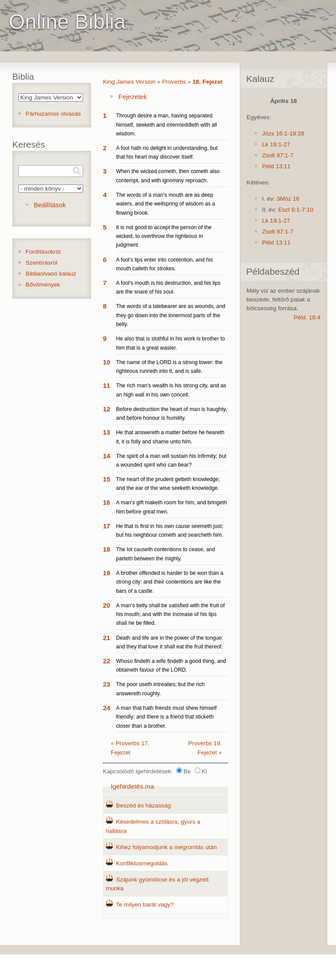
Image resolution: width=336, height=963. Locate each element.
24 (106, 708)
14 (106, 456)
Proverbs (174, 81)
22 (106, 661)
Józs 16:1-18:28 (283, 133)
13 (106, 432)
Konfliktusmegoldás (142, 863)
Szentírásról (42, 262)
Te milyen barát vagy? (145, 904)
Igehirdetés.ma (132, 786)
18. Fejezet (207, 81)
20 (106, 605)
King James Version (129, 81)
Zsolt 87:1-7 (278, 155)
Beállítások (50, 205)
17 (106, 526)
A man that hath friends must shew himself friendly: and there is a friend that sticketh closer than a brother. (166, 717)
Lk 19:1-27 (276, 144)
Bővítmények (43, 284)
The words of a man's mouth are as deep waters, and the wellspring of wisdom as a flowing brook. (165, 204)
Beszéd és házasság (143, 805)
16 (106, 502)
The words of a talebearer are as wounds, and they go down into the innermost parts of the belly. (170, 315)
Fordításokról (43, 251)
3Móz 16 (287, 198)
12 (106, 409)
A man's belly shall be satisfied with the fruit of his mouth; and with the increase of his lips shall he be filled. (170, 614)
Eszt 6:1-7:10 (295, 209)
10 (106, 362)
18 (106, 549)
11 (106, 385)
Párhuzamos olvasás (53, 113)
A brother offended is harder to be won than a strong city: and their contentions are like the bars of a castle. (169, 582)
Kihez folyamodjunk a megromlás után (166, 847)
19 (106, 573)
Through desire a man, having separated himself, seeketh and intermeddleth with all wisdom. (166, 125)
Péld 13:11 (276, 166)
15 (106, 479)
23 (106, 684)
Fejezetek (133, 96)
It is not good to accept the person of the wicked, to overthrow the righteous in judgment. (163, 236)
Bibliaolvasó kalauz (51, 273)
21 (106, 637)
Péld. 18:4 (307, 317)
